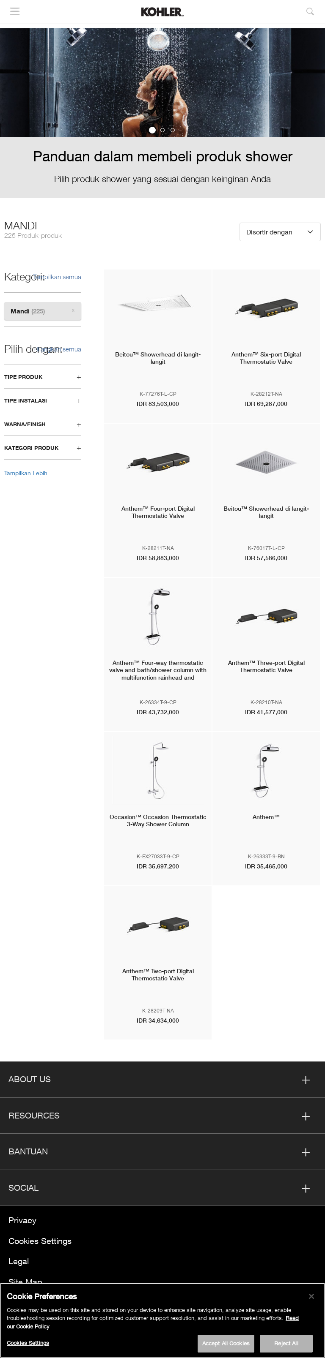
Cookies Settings (40, 1241)
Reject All (286, 1343)
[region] (162, 1320)
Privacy (22, 1220)
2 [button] (162, 130)
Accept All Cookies (226, 1343)
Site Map (25, 1282)
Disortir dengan (269, 232)
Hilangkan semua (57, 349)
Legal (18, 1261)
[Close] (311, 1296)
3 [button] (173, 130)
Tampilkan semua (57, 276)
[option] (162, 113)
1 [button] (152, 130)
